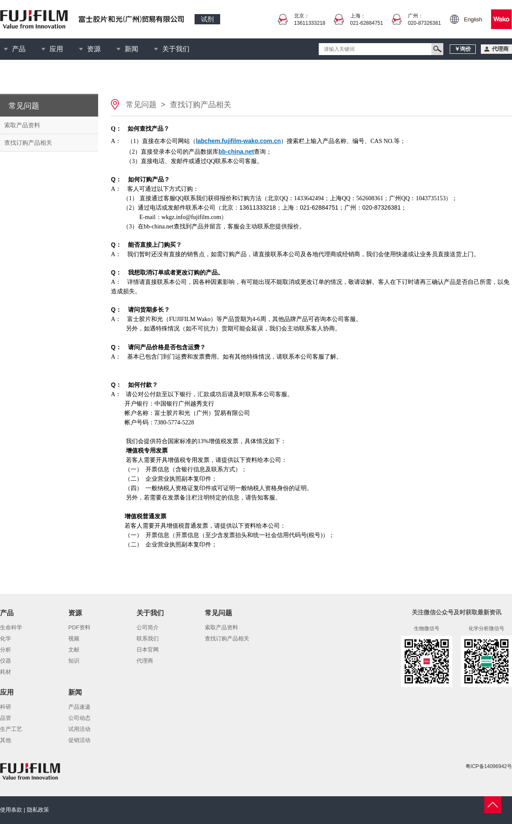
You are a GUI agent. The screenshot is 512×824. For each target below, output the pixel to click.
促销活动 (79, 740)
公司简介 (148, 627)
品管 (5, 718)
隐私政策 (38, 809)
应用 (56, 49)
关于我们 (175, 49)
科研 (5, 707)
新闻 (131, 49)
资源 (94, 49)
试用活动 (79, 729)
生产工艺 (11, 729)
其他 (5, 740)
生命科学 (11, 627)
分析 (5, 649)
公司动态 (79, 718)
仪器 (5, 660)
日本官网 (148, 649)
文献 (73, 649)
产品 (19, 49)
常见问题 (141, 104)
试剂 (207, 19)
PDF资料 (79, 627)
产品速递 (79, 707)
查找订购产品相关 (28, 142)
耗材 (5, 672)
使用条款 (11, 809)
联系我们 (148, 638)
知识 (73, 660)
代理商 (145, 660)
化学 (5, 638)
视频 (73, 638)
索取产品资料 (22, 125)
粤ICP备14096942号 (488, 766)
